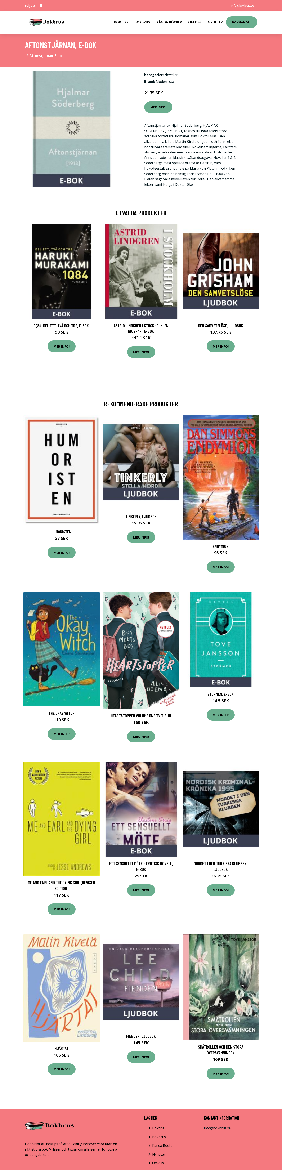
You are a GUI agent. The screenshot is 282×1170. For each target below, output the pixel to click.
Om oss (158, 1163)
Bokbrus (142, 22)
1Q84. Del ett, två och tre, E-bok (61, 325)
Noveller (171, 74)
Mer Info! (158, 107)
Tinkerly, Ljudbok (141, 516)
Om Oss (194, 22)
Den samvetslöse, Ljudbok (220, 325)
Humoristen (61, 531)
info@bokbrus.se (242, 6)
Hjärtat (61, 1048)
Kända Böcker (169, 22)
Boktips (121, 22)
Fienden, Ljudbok (141, 1036)
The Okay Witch (62, 713)
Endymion (221, 546)
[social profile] (41, 6)
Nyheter (215, 22)
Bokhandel (241, 22)
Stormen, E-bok (220, 694)
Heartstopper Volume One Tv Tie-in (141, 715)
